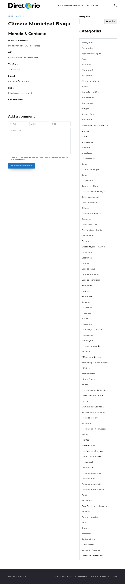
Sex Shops (87, 500)
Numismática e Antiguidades (95, 390)
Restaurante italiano (91, 473)
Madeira (86, 351)
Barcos (85, 131)
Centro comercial (90, 197)
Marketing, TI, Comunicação (95, 362)
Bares (85, 136)
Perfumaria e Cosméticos (94, 429)
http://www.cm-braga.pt (20, 93)
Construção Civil (89, 224)
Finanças (86, 291)
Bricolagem (87, 153)
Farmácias (87, 285)
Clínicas (85, 208)
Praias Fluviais (88, 445)
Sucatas (86, 511)
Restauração (88, 467)
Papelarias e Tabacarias (93, 412)
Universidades (88, 545)
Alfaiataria (86, 64)
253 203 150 (14, 69)
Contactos (93, 576)
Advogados (87, 42)
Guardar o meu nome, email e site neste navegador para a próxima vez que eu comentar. (40, 158)
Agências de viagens (91, 53)
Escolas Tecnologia (91, 280)
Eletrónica (87, 258)
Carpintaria (87, 180)
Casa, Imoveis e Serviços (93, 191)
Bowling (86, 147)
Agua (84, 59)
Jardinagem (88, 340)
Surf (84, 522)
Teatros (85, 528)
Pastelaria (86, 423)
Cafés (84, 164)
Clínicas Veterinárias (91, 213)
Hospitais (86, 313)
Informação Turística (92, 329)
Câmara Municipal (90, 169)
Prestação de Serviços (92, 451)
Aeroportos (87, 48)
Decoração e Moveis (92, 230)
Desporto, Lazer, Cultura (93, 247)
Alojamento (87, 75)
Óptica (85, 401)
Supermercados (90, 517)
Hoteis (85, 318)
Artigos (85, 109)
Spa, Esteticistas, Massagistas (95, 506)
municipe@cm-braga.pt (20, 81)
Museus (85, 385)
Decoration (87, 235)
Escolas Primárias (90, 274)
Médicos (86, 368)
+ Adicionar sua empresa (70, 6)
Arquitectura (88, 97)
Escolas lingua (88, 269)
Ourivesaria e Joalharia (93, 407)
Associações (88, 114)
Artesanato (87, 103)
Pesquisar (84, 16)
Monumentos (88, 374)
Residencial (87, 462)
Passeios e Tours (90, 418)
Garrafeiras (87, 307)
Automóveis (87, 120)
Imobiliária (87, 324)
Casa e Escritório (90, 186)
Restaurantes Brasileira (93, 489)
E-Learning (87, 252)
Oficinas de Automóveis (93, 396)
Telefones (86, 534)
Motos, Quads (88, 379)
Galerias (86, 302)
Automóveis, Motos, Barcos (95, 125)
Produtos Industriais (91, 456)
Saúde (85, 495)
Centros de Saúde (90, 202)
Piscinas (85, 434)
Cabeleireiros (88, 158)
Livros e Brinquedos (91, 346)
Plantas (85, 440)
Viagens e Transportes (92, 556)
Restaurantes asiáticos (92, 484)
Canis (84, 175)
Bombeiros (87, 142)
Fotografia (87, 296)
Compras (86, 219)
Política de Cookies (108, 576)
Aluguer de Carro (90, 81)
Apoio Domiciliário (90, 92)
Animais (85, 86)
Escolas (85, 263)
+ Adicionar (60, 576)
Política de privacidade (77, 576)
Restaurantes (88, 478)
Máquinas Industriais (91, 357)
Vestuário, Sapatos (91, 550)
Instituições (87, 335)
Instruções (92, 6)
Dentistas (86, 241)
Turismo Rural (88, 539)
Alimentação (88, 70)
